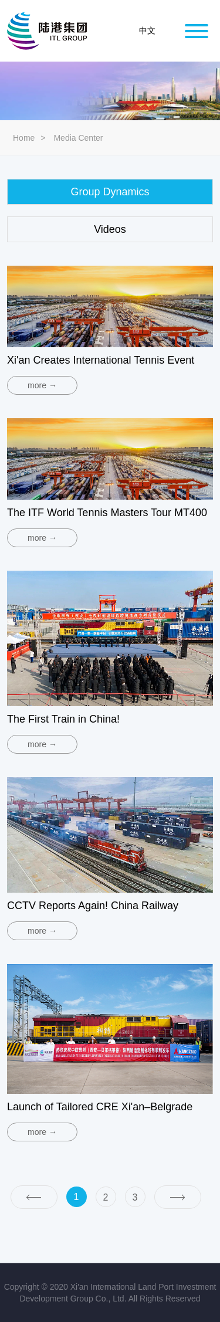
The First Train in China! (63, 719)
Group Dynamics (109, 192)
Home (24, 138)
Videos (110, 229)
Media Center (78, 138)
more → (42, 385)
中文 (147, 30)
